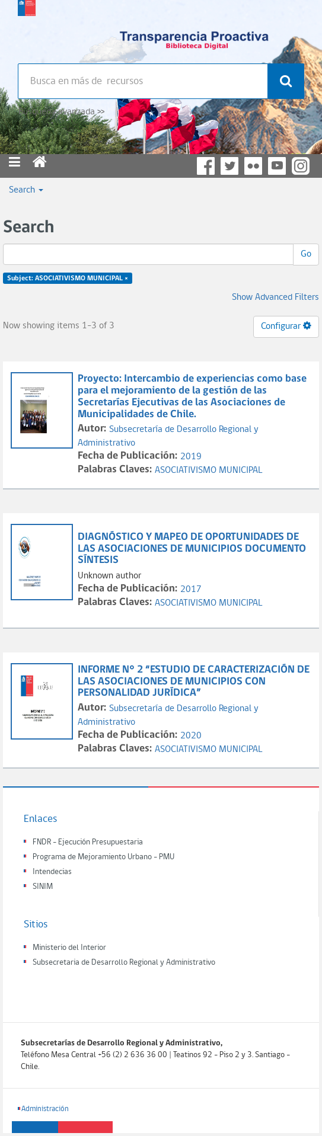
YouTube (277, 166)
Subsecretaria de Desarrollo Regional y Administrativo (124, 962)
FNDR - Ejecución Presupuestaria (88, 842)
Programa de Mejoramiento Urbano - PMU (103, 857)
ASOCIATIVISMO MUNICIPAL (208, 470)
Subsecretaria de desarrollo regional (27, 29)
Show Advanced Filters (275, 297)
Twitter (229, 166)
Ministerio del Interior (69, 947)
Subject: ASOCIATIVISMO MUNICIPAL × (67, 278)
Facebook (206, 166)
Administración (45, 1109)
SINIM (43, 886)
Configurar (286, 326)
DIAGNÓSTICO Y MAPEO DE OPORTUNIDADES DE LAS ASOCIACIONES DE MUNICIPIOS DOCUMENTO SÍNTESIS (192, 549)
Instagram (301, 166)
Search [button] (26, 190)
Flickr (253, 166)
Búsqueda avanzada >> (61, 112)
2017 (191, 589)
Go (306, 254)
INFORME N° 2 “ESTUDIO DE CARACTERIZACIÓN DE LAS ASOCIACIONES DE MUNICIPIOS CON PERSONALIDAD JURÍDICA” (194, 681)
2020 (191, 736)
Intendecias (52, 872)
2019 (191, 457)
